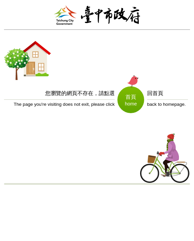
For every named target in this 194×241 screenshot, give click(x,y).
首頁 (130, 97)
